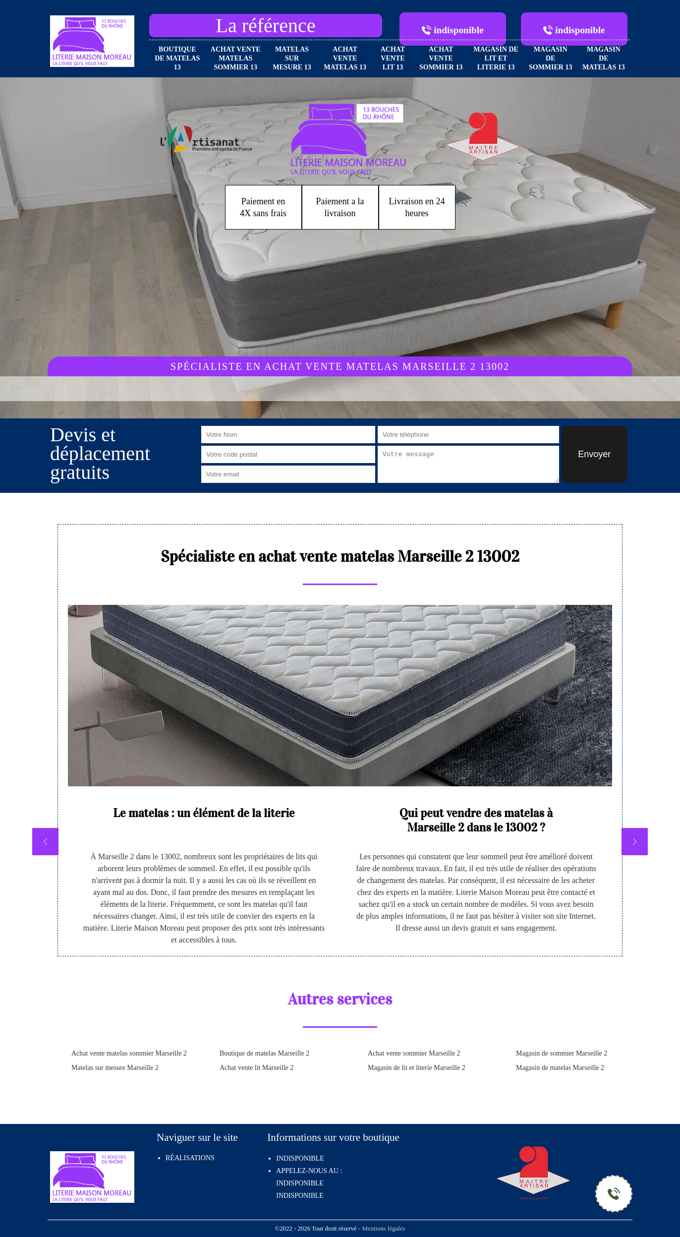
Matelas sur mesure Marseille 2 (115, 1067)
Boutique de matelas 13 (177, 58)
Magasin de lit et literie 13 (495, 58)
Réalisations (190, 1158)
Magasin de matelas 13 (603, 58)
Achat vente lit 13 (393, 58)
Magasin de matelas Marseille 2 (560, 1067)
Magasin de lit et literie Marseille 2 (416, 1067)
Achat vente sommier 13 (441, 58)
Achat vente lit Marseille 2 (256, 1067)
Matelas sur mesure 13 (292, 58)
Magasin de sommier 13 (550, 58)
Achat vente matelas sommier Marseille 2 (129, 1053)
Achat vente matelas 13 (345, 58)
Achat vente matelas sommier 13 (236, 58)
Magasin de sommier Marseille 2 (561, 1053)
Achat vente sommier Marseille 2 (414, 1053)
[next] (635, 841)
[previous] (45, 841)
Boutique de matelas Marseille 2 (264, 1053)
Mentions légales (383, 1228)
